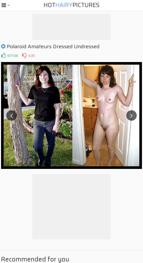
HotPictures (71, 5)
